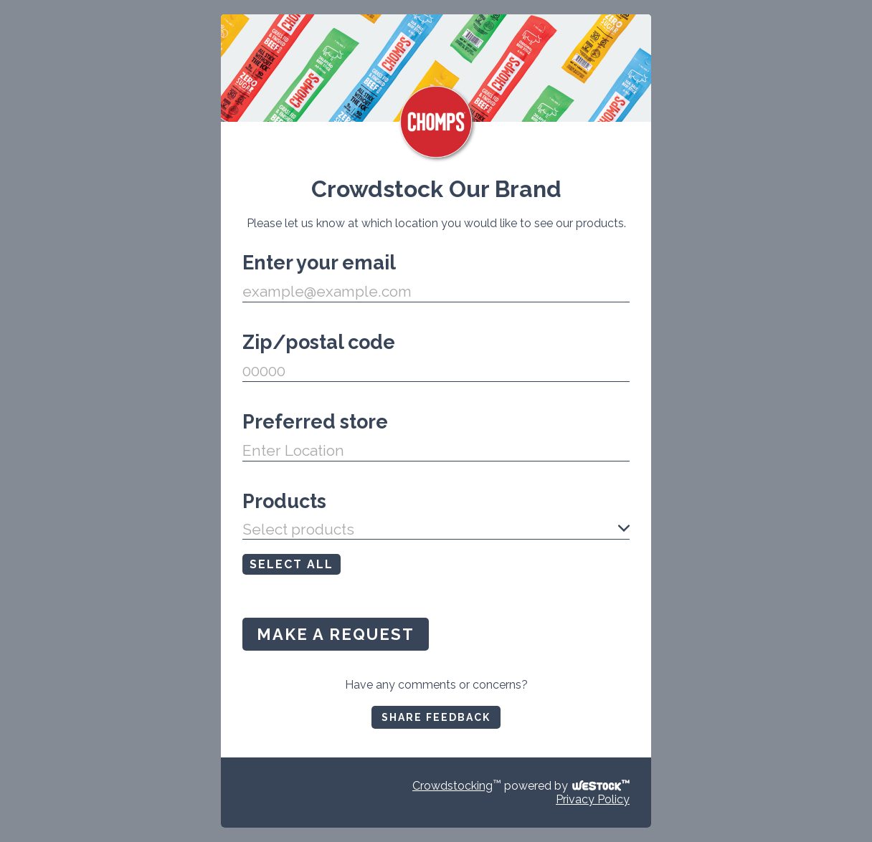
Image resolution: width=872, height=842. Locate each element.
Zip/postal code (318, 342)
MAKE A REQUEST (335, 634)
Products (284, 501)
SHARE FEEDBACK (436, 717)
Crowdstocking (452, 786)
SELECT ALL (291, 564)
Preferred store (315, 422)
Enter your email (319, 263)
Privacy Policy (593, 799)
